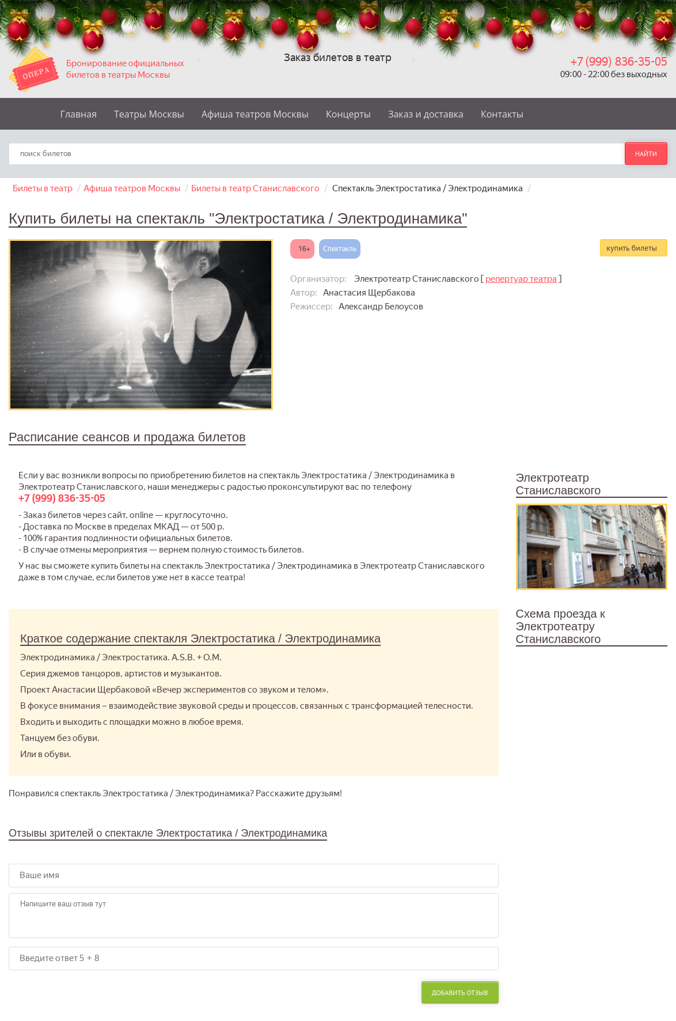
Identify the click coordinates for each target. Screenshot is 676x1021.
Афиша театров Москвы (255, 114)
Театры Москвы (149, 114)
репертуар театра (521, 279)
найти (646, 153)
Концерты (348, 114)
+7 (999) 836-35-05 (619, 62)
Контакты (502, 114)
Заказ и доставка (426, 114)
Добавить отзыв (460, 992)
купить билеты (631, 248)
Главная (78, 114)
